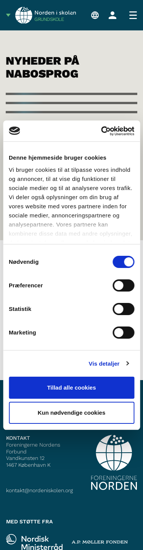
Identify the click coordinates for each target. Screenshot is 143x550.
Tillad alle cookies (71, 387)
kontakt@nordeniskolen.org (39, 490)
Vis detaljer (104, 363)
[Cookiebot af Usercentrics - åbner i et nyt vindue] (101, 131)
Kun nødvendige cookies (72, 412)
